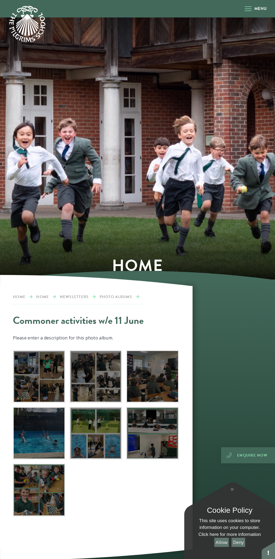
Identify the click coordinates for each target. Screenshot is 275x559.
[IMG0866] (39, 433)
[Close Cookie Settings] (232, 489)
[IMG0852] (39, 489)
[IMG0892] (39, 376)
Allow (221, 542)
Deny (238, 542)
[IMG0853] (152, 433)
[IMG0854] (95, 433)
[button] (268, 550)
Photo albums (116, 297)
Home (19, 297)
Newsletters (74, 297)
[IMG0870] (152, 376)
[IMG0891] (95, 376)
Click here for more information (229, 534)
